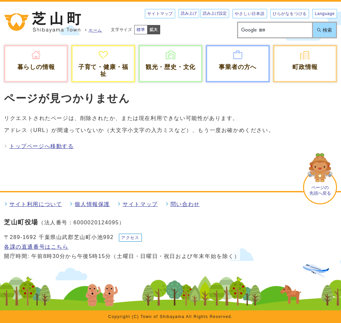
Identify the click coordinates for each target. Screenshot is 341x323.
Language (325, 13)
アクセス (130, 237)
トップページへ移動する (41, 146)
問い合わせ (185, 204)
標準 (141, 29)
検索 (327, 30)
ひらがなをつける (290, 13)
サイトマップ (160, 13)
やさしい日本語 (250, 13)
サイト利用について (35, 204)
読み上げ (189, 13)
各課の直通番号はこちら (36, 247)
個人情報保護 (92, 204)
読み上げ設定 (215, 13)
